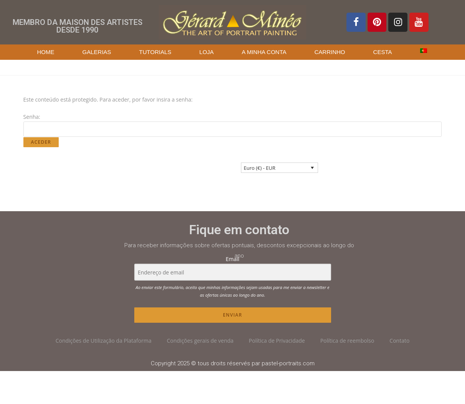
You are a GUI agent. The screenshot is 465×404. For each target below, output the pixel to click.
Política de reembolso (347, 340)
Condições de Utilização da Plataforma (104, 340)
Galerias (96, 52)
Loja (207, 52)
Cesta (382, 52)
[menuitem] (423, 50)
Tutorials (155, 52)
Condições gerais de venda (200, 340)
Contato (399, 340)
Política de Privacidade (277, 340)
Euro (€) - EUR (259, 167)
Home (45, 52)
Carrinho (330, 52)
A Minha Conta (264, 52)
